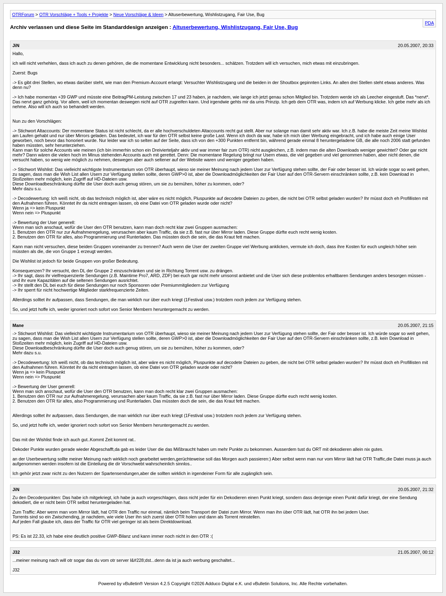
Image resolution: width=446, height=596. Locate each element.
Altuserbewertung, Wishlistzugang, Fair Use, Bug (235, 27)
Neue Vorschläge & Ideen (138, 14)
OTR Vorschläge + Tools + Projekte (74, 14)
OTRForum (23, 14)
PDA (429, 23)
